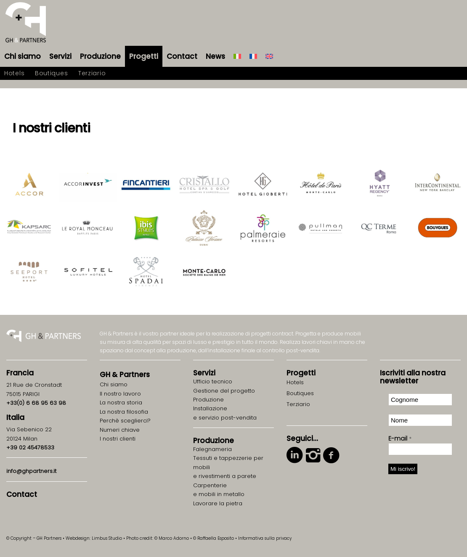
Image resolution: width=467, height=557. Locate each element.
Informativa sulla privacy (265, 538)
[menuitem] (22, 56)
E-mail (399, 439)
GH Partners (125, 375)
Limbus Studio (107, 538)
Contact (21, 494)
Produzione (213, 441)
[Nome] (420, 420)
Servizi (204, 373)
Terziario (298, 404)
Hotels (295, 382)
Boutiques (300, 393)
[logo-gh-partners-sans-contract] (25, 23)
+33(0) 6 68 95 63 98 (36, 403)
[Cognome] (420, 399)
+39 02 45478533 (30, 447)
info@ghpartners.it (31, 471)
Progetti (301, 373)
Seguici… (302, 438)
